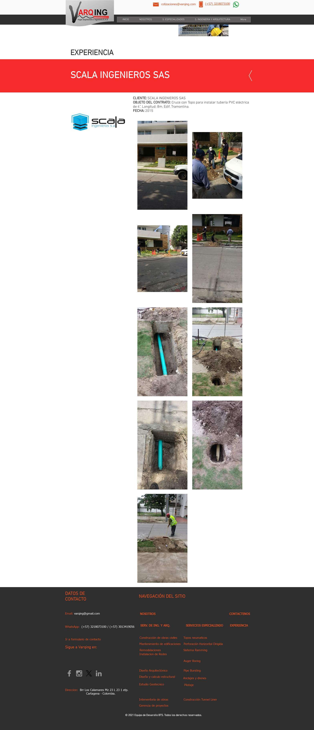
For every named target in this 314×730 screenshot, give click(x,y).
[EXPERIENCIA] (239, 626)
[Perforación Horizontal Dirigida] (203, 644)
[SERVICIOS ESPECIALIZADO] (204, 626)
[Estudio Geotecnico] (151, 684)
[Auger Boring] (192, 661)
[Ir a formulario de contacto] (83, 639)
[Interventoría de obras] (153, 700)
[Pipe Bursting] (192, 671)
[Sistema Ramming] (195, 650)
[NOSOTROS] (148, 614)
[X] (89, 673)
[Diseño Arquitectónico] (153, 671)
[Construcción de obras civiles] (158, 638)
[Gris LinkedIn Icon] (99, 673)
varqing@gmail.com (87, 613)
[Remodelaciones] (150, 650)
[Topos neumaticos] (195, 638)
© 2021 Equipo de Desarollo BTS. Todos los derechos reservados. (163, 715)
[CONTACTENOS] (239, 614)
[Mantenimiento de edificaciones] (160, 644)
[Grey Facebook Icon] (69, 673)
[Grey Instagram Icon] (79, 673)
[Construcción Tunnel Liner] (200, 700)
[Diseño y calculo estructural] (157, 677)
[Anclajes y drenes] (194, 678)
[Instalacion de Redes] (153, 654)
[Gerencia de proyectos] (154, 706)
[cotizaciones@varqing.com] (178, 4)
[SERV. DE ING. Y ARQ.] (155, 626)
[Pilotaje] (189, 685)
